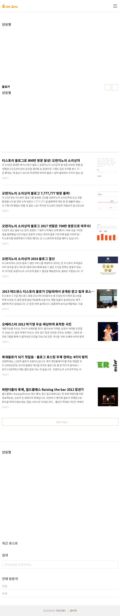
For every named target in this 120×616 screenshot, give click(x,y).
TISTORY (61, 610)
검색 (114, 564)
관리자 (73, 610)
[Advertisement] (60, 54)
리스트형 (115, 87)
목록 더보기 (62, 422)
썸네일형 (108, 87)
